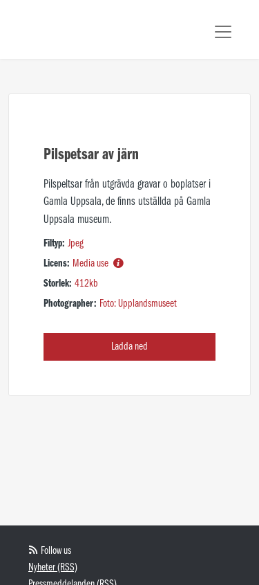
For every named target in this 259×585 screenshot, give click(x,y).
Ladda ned (129, 346)
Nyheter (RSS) (52, 567)
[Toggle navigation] (223, 32)
